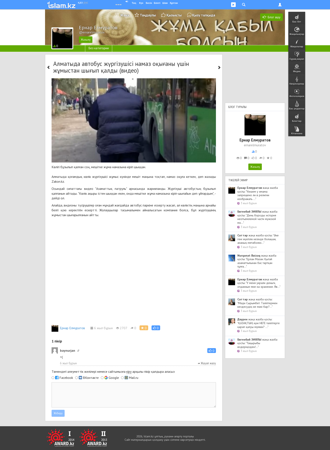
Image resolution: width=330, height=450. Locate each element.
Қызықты (174, 15)
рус (86, 2)
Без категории (98, 48)
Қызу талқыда (203, 15)
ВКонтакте (91, 377)
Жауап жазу (207, 363)
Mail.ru (133, 377)
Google (114, 377)
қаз (80, 2)
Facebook (66, 377)
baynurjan (67, 350)
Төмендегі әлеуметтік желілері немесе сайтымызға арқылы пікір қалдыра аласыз (113, 371)
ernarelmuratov (255, 145)
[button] (156, 327)
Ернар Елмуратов (68, 328)
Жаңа (124, 15)
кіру (129, 371)
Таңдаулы (148, 15)
